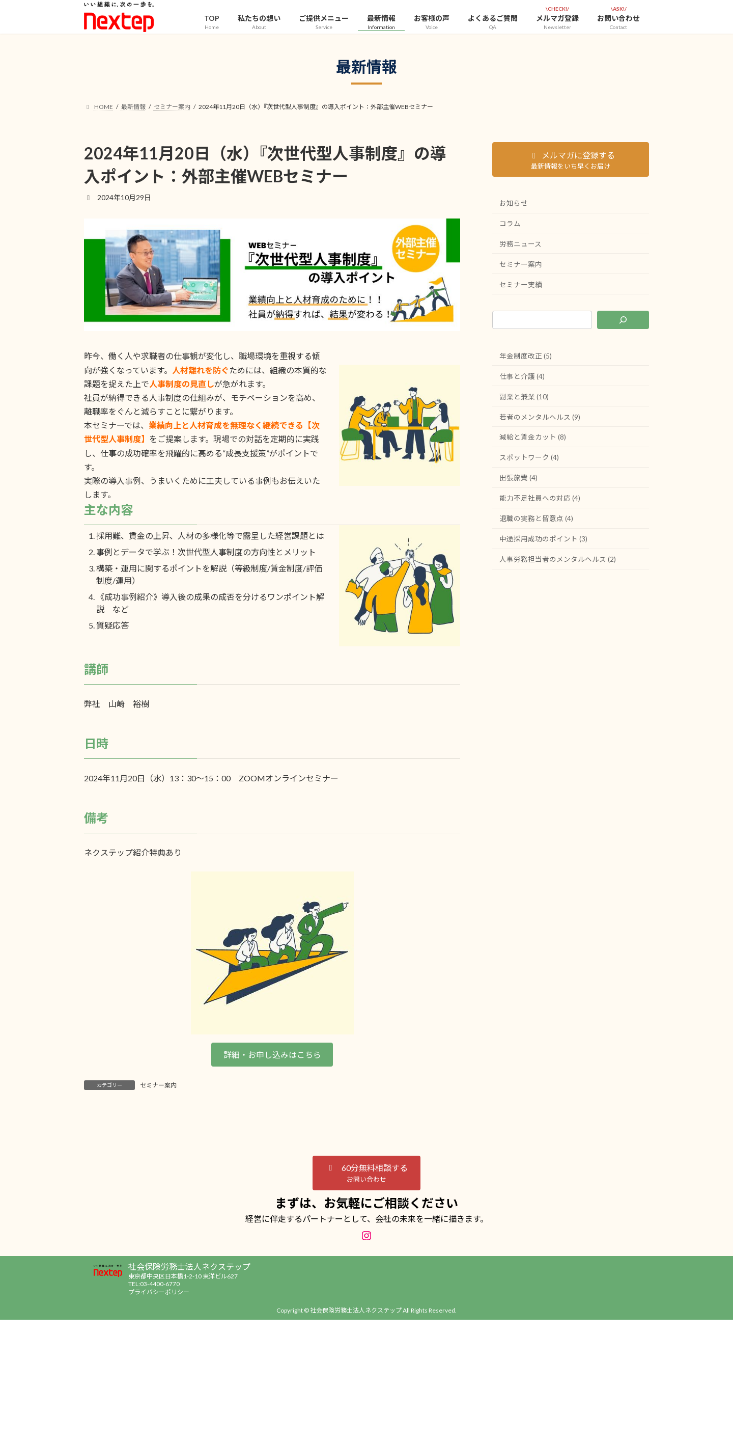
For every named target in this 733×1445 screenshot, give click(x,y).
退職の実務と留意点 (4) (536, 523)
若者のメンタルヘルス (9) (539, 419)
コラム (510, 224)
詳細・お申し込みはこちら (272, 1054)
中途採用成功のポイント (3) (543, 543)
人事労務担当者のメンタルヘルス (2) (557, 564)
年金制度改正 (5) (525, 357)
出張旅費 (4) (518, 481)
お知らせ (513, 203)
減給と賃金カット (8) (532, 440)
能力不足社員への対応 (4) (539, 502)
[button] (366, 1173)
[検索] (623, 322)
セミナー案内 (158, 1085)
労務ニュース (520, 244)
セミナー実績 (520, 286)
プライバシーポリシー (158, 1292)
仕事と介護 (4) (522, 378)
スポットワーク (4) (529, 460)
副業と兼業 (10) (524, 399)
